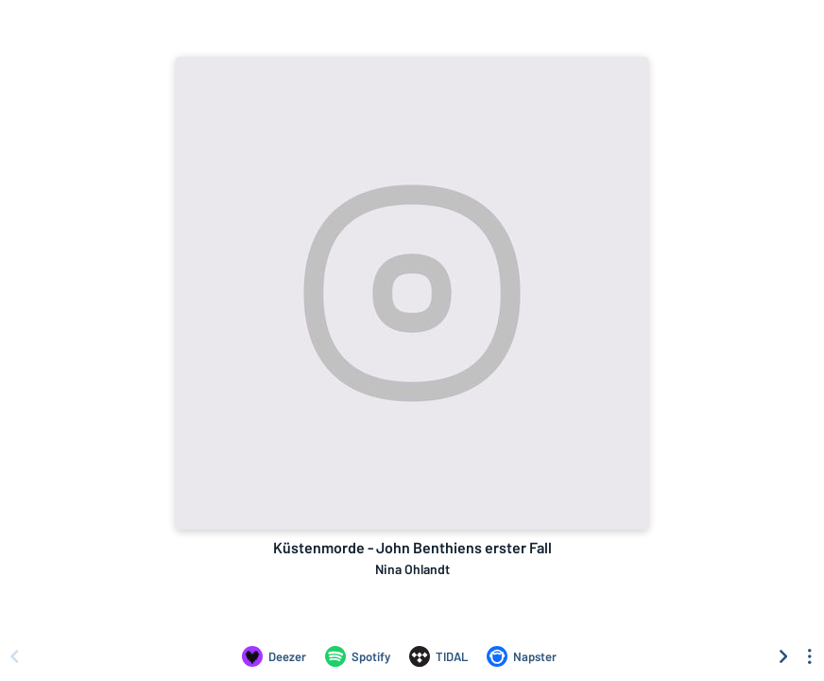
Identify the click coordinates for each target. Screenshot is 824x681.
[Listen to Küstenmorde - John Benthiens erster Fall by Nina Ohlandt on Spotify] (358, 656)
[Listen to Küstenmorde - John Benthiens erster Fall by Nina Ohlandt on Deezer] (274, 656)
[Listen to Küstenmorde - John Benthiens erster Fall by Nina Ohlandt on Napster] (521, 656)
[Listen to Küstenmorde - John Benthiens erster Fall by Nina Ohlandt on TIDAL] (438, 656)
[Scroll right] (783, 656)
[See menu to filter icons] (810, 656)
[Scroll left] (14, 656)
